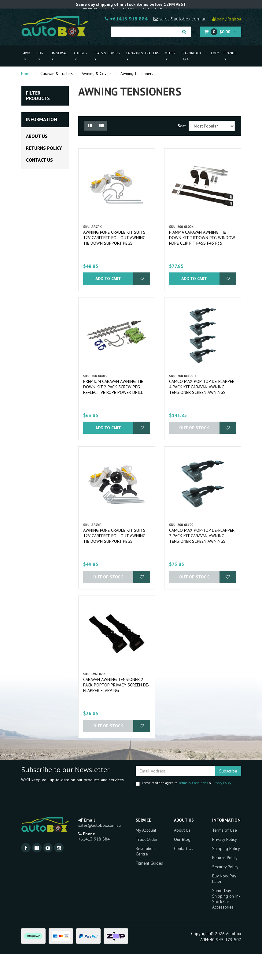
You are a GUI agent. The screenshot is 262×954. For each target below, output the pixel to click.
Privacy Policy (221, 783)
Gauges (80, 56)
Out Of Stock (194, 427)
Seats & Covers (107, 56)
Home (26, 73)
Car (40, 56)
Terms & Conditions (193, 783)
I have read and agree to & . (183, 783)
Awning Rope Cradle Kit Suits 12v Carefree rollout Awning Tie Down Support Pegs (114, 237)
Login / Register (226, 19)
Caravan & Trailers (142, 56)
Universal (59, 56)
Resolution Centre (145, 851)
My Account (146, 830)
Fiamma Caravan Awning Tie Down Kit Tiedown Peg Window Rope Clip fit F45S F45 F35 (202, 237)
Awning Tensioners (136, 73)
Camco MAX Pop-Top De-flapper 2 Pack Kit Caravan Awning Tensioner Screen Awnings (201, 535)
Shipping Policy (226, 848)
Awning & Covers (97, 73)
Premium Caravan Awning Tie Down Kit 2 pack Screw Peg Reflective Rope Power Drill (113, 387)
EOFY (215, 53)
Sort (181, 125)
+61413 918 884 (126, 19)
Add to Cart (108, 278)
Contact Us (39, 160)
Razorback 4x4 (192, 56)
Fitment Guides (149, 863)
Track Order (147, 839)
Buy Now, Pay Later (224, 878)
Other (170, 56)
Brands (229, 56)
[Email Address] (175, 771)
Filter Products (38, 95)
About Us (37, 136)
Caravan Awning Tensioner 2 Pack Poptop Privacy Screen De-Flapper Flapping (116, 685)
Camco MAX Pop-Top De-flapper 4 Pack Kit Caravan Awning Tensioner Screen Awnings (201, 387)
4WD (26, 56)
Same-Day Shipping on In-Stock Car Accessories (226, 899)
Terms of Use (224, 830)
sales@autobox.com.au (179, 19)
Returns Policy (44, 148)
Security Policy (225, 866)
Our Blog (182, 839)
